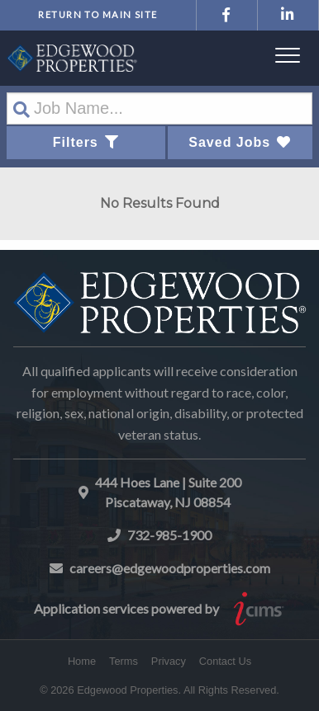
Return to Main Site (97, 14)
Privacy (168, 661)
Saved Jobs (239, 142)
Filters (86, 142)
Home (82, 661)
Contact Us (225, 661)
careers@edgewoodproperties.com (169, 568)
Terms (123, 661)
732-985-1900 (169, 535)
